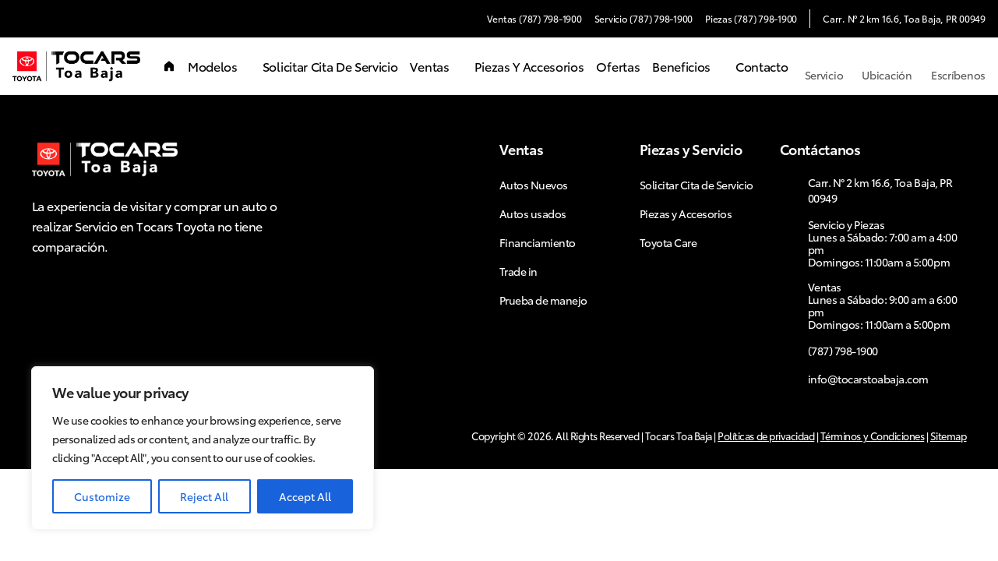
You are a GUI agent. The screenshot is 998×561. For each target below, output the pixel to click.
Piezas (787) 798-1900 (751, 18)
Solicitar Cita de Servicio (330, 66)
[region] (202, 448)
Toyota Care (668, 242)
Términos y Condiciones (872, 436)
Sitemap (948, 436)
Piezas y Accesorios (529, 66)
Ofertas (618, 66)
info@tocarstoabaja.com (868, 378)
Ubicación (887, 66)
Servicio (824, 66)
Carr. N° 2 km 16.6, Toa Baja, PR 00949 (904, 18)
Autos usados (532, 213)
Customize (102, 496)
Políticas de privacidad (766, 436)
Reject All (204, 496)
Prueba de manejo (543, 300)
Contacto (761, 66)
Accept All (305, 496)
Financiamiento (537, 242)
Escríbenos (958, 66)
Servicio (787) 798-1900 (643, 18)
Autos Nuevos (533, 184)
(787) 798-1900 (843, 350)
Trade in (518, 271)
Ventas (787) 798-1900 (534, 18)
